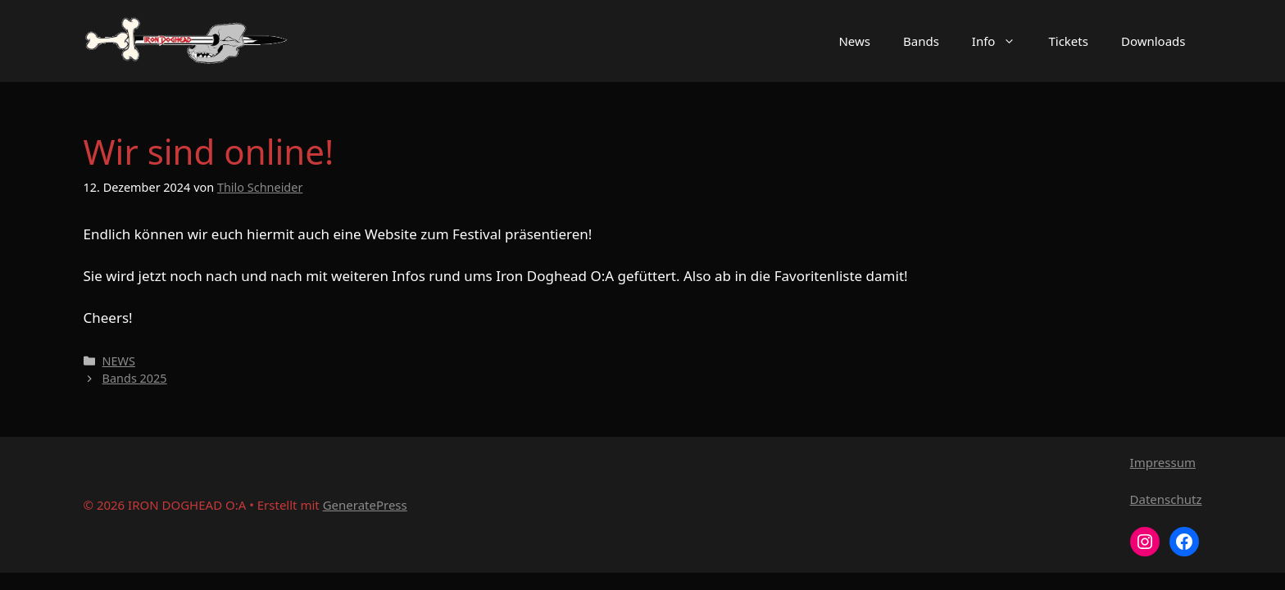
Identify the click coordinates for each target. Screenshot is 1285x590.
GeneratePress (365, 505)
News (854, 41)
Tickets (1067, 41)
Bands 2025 (134, 378)
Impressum (1163, 462)
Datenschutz (1166, 499)
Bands (921, 41)
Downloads (1153, 41)
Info (1002, 41)
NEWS (118, 361)
